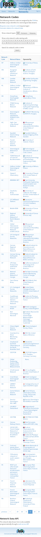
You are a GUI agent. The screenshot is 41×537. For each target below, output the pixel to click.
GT (2, 224)
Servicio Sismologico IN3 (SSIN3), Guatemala (31, 400)
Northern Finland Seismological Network (14, 501)
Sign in (38, 11)
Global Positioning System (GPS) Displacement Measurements (15, 363)
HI (2, 103)
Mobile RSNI (14, 208)
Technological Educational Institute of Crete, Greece (30, 150)
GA (2, 384)
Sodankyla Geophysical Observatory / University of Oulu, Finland (29, 502)
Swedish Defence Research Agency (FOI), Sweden (30, 135)
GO (2, 272)
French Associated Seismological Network (14, 492)
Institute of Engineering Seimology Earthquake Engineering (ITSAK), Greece (30, 106)
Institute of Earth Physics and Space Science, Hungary (29, 72)
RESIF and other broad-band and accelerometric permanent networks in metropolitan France (15, 471)
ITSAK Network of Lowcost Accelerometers (15, 157)
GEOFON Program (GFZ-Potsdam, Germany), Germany (30, 354)
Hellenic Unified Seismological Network (15, 65)
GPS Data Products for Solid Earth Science (14, 265)
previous (4, 512)
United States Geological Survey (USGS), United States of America (31, 290)
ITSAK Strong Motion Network (14, 105)
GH (2, 326)
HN (2, 70)
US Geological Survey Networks (14, 236)
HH (2, 112)
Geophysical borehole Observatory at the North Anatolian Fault (15, 345)
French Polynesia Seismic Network (13, 483)
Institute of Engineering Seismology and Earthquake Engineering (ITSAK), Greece (31, 159)
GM (2, 287)
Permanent (24, 33)
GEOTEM (13, 417)
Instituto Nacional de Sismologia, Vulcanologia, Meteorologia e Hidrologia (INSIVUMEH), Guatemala (31, 317)
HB (2, 156)
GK (2, 307)
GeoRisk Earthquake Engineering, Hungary (30, 79)
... (13, 512)
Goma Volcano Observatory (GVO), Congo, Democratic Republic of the (29, 393)
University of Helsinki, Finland (28, 141)
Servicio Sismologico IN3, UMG (14, 401)
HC (2, 149)
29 (17, 512)
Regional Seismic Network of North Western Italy (15, 217)
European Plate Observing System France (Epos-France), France (30, 467)
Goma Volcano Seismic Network (15, 392)
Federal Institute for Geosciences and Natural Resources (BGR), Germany (30, 248)
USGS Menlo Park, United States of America (30, 282)
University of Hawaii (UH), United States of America (30, 175)
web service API (23, 524)
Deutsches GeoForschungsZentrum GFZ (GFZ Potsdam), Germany (31, 202)
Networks (11, 11)
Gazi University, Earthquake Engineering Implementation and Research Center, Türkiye (30, 183)
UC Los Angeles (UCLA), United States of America (31, 372)
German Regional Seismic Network (13, 248)
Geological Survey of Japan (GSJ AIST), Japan (30, 385)
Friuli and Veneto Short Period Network (15, 447)
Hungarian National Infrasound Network (13, 72)
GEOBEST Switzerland (14, 407)
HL (2, 85)
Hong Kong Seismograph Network (14, 98)
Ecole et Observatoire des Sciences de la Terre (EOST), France (29, 430)
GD (2, 359)
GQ (2, 254)
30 (22, 512)
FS (2, 454)
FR (2, 465)
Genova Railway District (15, 423)
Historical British (13, 308)
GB (2, 377)
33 (34, 512)
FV (2, 445)
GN (2, 280)
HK (2, 96)
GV (2, 208)
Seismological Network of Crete (14, 150)
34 (39, 512)
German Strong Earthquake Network (15, 256)
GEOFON (13, 352)
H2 (2, 173)
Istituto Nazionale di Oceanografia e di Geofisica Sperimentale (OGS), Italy (30, 448)
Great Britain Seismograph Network (14, 379)
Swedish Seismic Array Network (14, 135)
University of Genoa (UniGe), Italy (30, 209)
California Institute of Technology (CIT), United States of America (31, 265)
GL (2, 296)
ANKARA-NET (14, 180)
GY (2, 191)
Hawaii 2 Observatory (14, 174)
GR (2, 245)
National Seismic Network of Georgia (13, 274)
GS (2, 235)
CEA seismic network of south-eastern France (14, 457)
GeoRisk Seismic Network (13, 80)
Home (4, 11)
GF (2, 342)
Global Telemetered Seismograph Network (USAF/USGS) (14, 227)
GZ (2, 180)
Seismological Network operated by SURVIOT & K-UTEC (15, 115)
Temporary (33, 33)
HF (2, 133)
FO (2, 490)
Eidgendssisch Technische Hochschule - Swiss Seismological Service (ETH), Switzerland (31, 410)
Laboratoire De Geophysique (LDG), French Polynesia (29, 483)
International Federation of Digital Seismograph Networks (20, 534)
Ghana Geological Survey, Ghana (30, 327)
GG (2, 333)
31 (26, 512)
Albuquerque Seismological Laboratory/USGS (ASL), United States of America (31, 126)
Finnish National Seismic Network (13, 142)
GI (2, 312)
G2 (2, 407)
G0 (2, 422)
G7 (2, 391)
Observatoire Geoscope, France (29, 441)
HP (2, 63)
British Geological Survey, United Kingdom (31, 308)
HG (2, 122)
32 (30, 512)
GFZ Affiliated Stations (14, 200)
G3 (2, 400)
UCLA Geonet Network (14, 371)
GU (2, 213)
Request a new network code (9, 26)
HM (2, 79)
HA (2, 166)
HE (2, 140)
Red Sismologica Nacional (14, 313)
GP (2, 263)
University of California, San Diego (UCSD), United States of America (31, 193)
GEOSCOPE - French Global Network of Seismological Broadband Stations (14, 432)
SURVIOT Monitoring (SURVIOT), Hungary (31, 113)
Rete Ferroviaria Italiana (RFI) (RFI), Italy (30, 423)
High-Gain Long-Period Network (14, 124)
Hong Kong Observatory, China (29, 97)
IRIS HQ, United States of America (29, 334)
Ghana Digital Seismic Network (14, 328)
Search (17, 50)
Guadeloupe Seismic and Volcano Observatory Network (14, 299)
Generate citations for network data (11, 28)
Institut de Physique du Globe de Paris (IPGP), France (31, 298)
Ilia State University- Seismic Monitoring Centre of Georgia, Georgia (30, 274)
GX (2, 200)
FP (2, 481)
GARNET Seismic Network (13, 386)
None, (26, 359)
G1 (2, 417)
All (18, 33)
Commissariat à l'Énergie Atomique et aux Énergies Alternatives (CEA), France (30, 458)
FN (2, 499)
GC (2, 370)
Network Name (15, 59)
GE (2, 352)
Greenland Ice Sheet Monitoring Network (14, 335)
